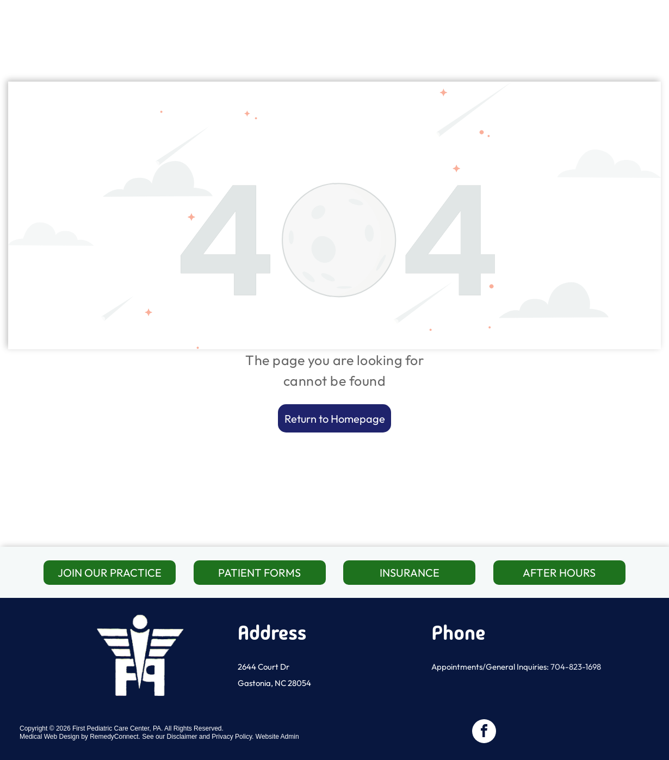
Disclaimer (182, 736)
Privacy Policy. (232, 736)
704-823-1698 (575, 667)
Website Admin (277, 736)
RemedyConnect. (115, 736)
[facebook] (484, 732)
